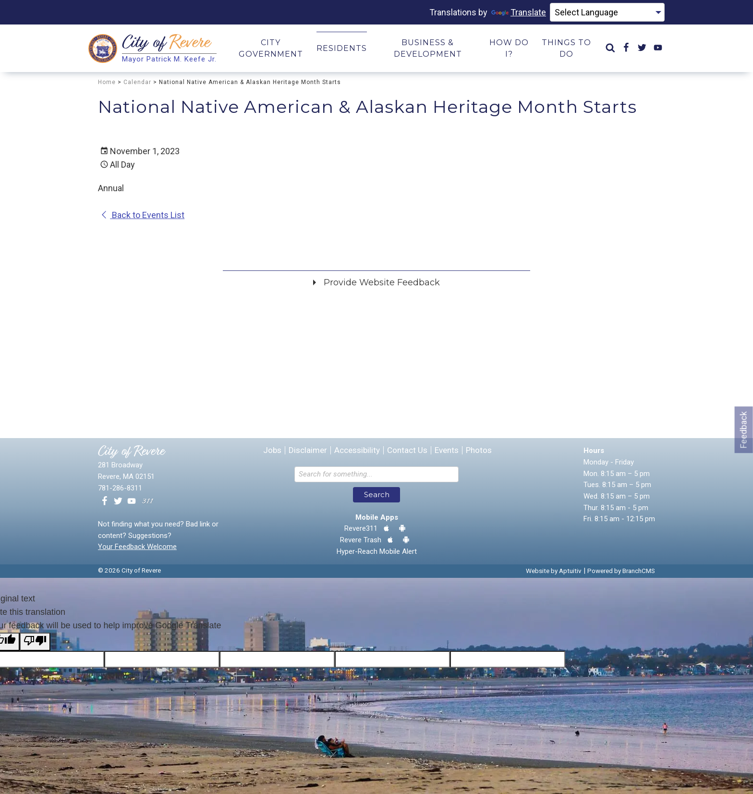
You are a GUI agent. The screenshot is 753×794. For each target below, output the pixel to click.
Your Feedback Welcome (137, 547)
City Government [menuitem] (271, 48)
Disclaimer (308, 451)
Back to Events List (142, 215)
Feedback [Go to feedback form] (744, 429)
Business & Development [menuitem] (428, 48)
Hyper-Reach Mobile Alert (377, 552)
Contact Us (407, 451)
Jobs (272, 451)
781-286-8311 (120, 488)
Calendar (137, 82)
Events (447, 451)
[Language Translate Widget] (607, 12)
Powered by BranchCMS (621, 571)
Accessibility (357, 451)
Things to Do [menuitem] (566, 48)
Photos (479, 451)
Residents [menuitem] (341, 48)
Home (107, 82)
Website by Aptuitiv (554, 571)
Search (376, 495)
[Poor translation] (35, 642)
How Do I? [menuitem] (509, 48)
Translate (518, 12)
